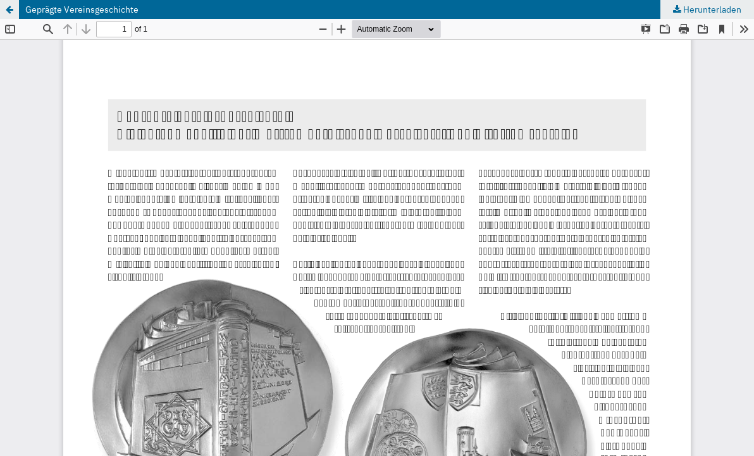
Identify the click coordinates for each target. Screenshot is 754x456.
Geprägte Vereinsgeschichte (82, 9)
